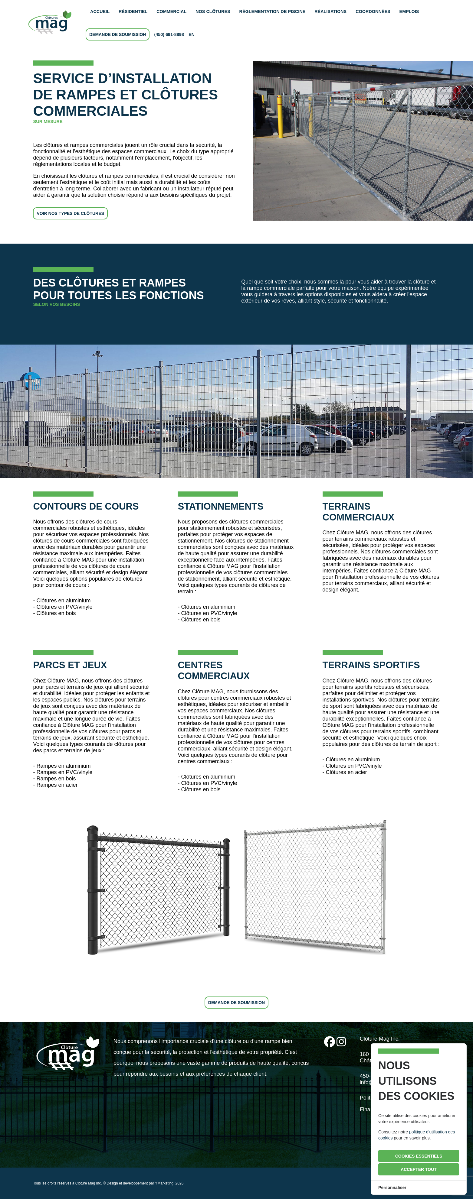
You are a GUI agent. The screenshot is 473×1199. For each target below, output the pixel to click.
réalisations (330, 11)
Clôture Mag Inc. (88, 1183)
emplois (409, 11)
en (192, 34)
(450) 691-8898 (169, 34)
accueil (100, 11)
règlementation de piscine (272, 11)
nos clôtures (212, 11)
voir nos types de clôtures (70, 213)
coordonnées (373, 11)
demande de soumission (117, 34)
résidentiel (133, 11)
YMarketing (164, 1183)
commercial (171, 11)
